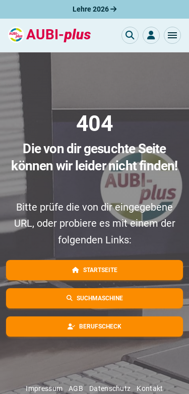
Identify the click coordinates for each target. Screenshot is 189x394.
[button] (172, 35)
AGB (76, 388)
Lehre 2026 (94, 9)
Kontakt (150, 388)
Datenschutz (110, 388)
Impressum (44, 388)
